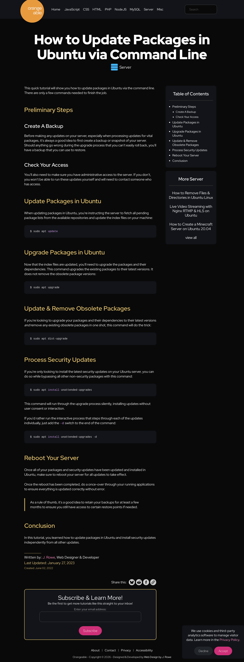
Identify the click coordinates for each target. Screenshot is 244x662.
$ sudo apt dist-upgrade (49, 339)
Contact (110, 650)
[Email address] (90, 616)
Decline (203, 651)
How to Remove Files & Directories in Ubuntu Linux (191, 195)
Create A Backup (186, 112)
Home (56, 9)
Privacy (126, 650)
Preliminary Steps (184, 107)
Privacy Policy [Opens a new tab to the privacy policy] (229, 640)
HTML (97, 9)
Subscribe (90, 630)
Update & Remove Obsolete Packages (185, 143)
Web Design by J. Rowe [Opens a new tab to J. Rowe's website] (157, 656)
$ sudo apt (44, 231)
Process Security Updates (189, 150)
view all (191, 237)
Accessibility (144, 650)
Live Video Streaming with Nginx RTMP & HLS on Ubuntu (191, 211)
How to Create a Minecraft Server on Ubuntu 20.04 (190, 226)
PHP (108, 9)
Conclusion (180, 161)
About (95, 650)
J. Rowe (49, 557)
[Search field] (201, 9)
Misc (160, 9)
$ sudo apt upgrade (44, 287)
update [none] (53, 231)
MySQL (135, 9)
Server (149, 9)
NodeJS (120, 9)
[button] (132, 582)
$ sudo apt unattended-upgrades (61, 390)
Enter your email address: (90, 609)
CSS (86, 9)
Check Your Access (187, 117)
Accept (223, 651)
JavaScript (72, 9)
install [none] (53, 390)
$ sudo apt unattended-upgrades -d (63, 437)
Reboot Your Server (185, 155)
